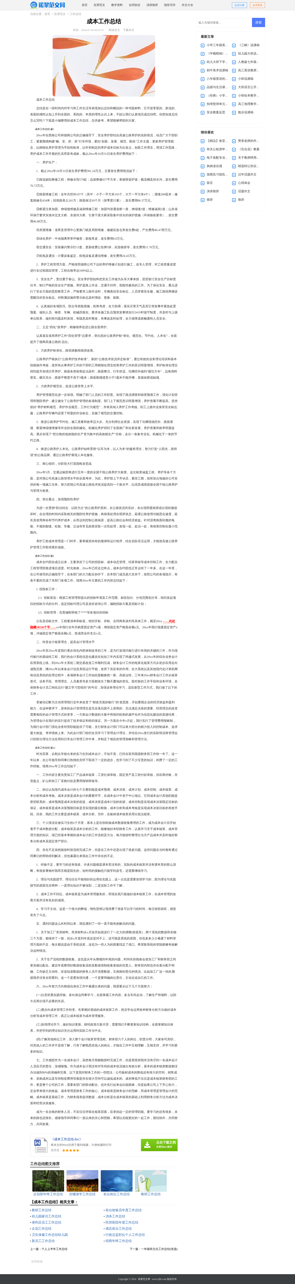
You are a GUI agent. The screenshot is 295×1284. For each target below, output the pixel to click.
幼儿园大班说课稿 (250, 53)
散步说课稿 (245, 112)
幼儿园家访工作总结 (46, 1216)
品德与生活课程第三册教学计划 (228, 87)
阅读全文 (114, 30)
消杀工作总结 (115, 1216)
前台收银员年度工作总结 (124, 1210)
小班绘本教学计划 (250, 95)
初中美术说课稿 (217, 70)
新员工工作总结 (43, 1241)
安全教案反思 (216, 112)
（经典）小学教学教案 (222, 95)
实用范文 (99, 5)
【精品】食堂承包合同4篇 (224, 140)
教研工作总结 (41, 1210)
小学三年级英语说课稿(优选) (226, 45)
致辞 (210, 199)
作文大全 (187, 5)
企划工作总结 (41, 1228)
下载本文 (128, 30)
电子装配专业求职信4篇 (223, 157)
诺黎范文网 (144, 1279)
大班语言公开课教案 (252, 87)
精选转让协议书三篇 (252, 166)
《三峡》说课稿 (249, 45)
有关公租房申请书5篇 (221, 149)
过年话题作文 (247, 174)
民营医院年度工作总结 (122, 1222)
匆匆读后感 (214, 166)
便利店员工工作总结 (46, 1222)
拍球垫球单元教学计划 (222, 104)
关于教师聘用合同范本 (253, 157)
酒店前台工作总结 (119, 1228)
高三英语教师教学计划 (253, 70)
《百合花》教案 (249, 149)
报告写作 (170, 5)
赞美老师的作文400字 (252, 140)
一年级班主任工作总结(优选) (159, 1249)
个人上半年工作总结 (54, 1249)
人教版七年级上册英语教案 (256, 62)
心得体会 (244, 182)
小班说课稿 (245, 78)
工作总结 (75, 14)
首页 (84, 5)
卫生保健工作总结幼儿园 (50, 1234)
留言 (210, 182)
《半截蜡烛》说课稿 (220, 53)
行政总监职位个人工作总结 (125, 1234)
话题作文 (244, 191)
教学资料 (117, 5)
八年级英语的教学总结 (222, 78)
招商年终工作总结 (119, 1241)
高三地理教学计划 (250, 104)
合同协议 (134, 5)
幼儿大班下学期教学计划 (224, 62)
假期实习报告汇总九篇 (222, 174)
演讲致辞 (152, 5)
